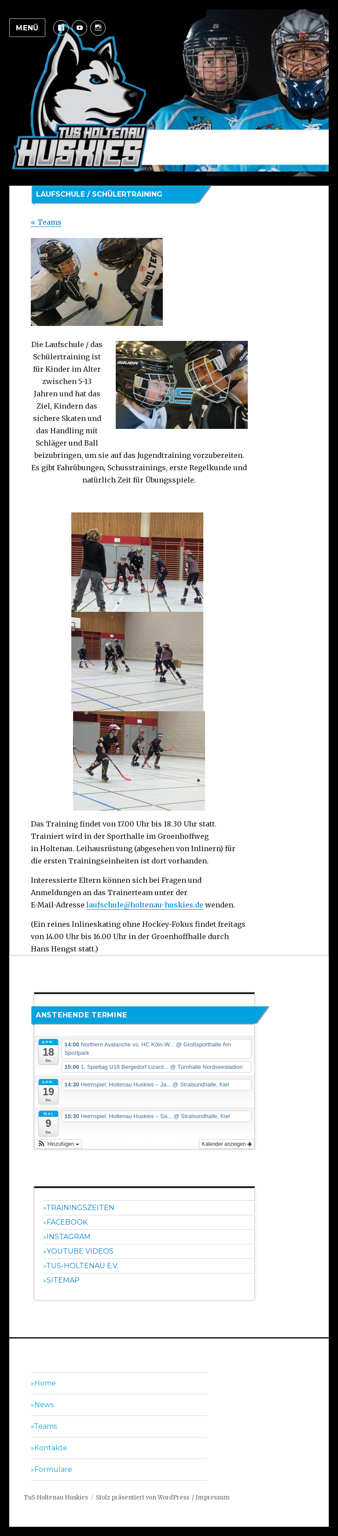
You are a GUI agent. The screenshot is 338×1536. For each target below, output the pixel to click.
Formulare (53, 1469)
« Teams (46, 222)
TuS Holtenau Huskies (56, 1497)
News (44, 1405)
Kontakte (50, 1448)
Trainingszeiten (80, 1207)
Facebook (67, 1222)
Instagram (69, 1236)
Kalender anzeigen (226, 1144)
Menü (27, 28)
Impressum (212, 1497)
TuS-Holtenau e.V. (82, 1266)
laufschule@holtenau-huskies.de (144, 904)
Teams (45, 1426)
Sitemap (63, 1280)
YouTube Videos (80, 1251)
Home (45, 1383)
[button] (58, 1144)
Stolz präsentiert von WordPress (142, 1497)
